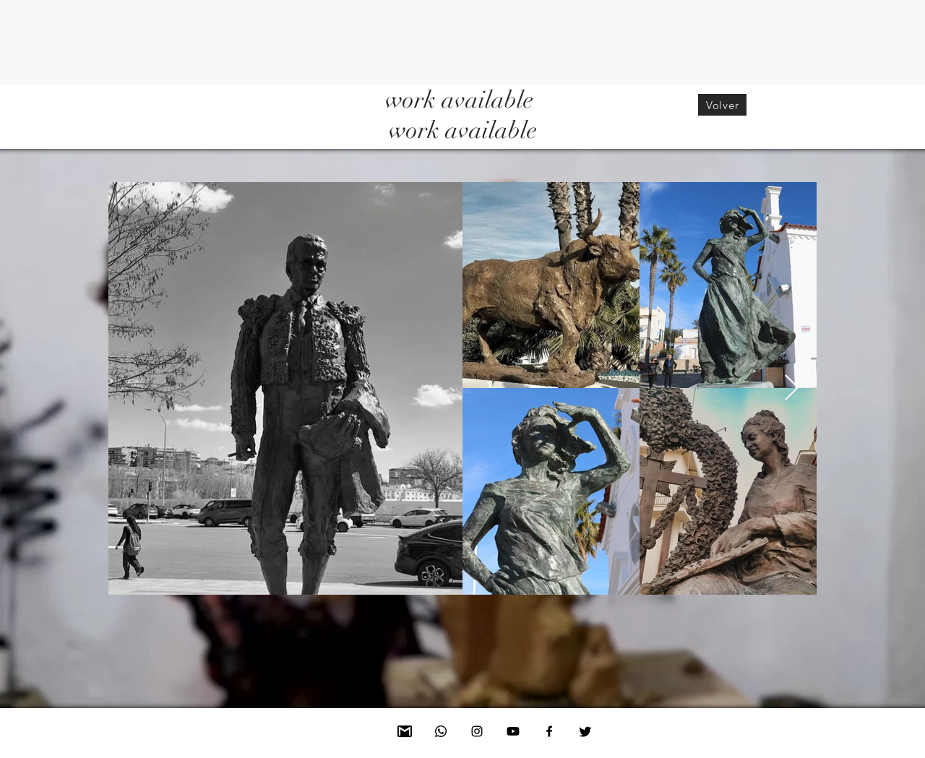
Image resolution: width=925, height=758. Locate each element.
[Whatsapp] (441, 731)
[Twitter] (585, 731)
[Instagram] (477, 731)
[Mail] (404, 731)
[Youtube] (513, 731)
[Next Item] (791, 388)
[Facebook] (549, 731)
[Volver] (722, 105)
